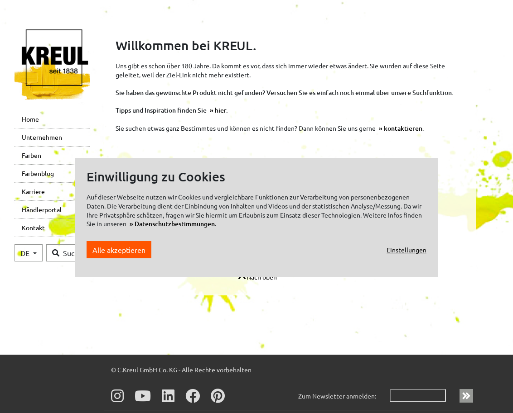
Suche (67, 252)
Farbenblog (38, 173)
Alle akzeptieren (118, 249)
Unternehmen (42, 137)
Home (30, 119)
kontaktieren (403, 128)
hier (220, 110)
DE (25, 252)
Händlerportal (42, 209)
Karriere (33, 191)
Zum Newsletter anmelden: (337, 396)
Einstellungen (406, 250)
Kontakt (33, 227)
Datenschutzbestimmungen (175, 223)
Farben (31, 155)
